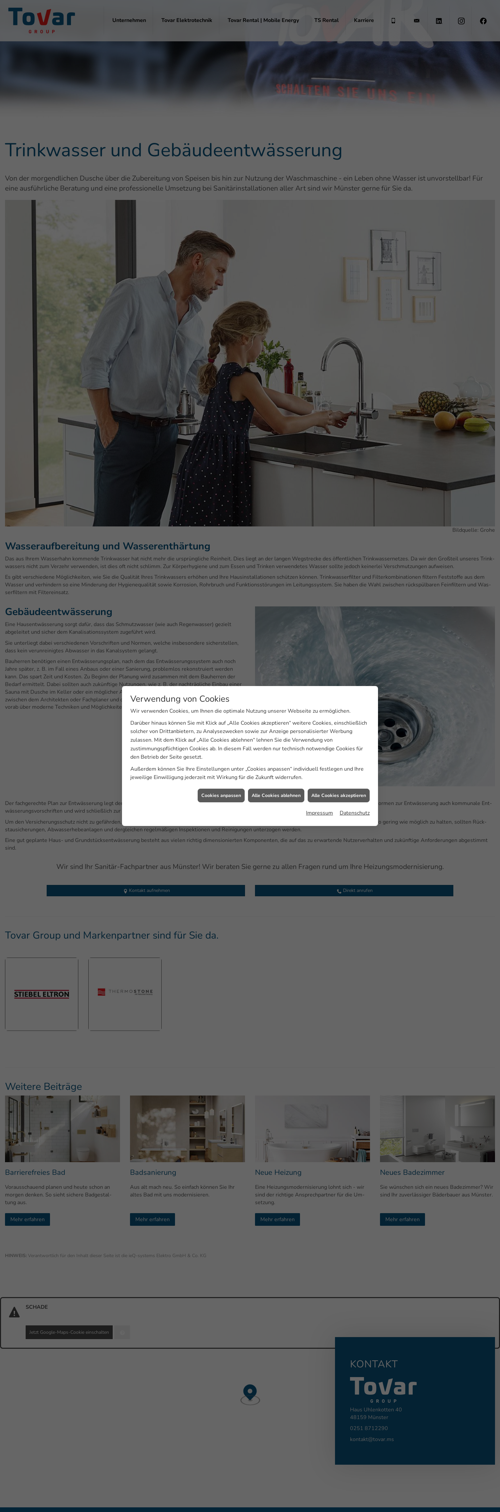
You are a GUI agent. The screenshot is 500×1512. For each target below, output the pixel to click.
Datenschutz (355, 765)
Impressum (319, 765)
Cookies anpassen (221, 747)
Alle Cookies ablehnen (276, 747)
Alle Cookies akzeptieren (338, 747)
